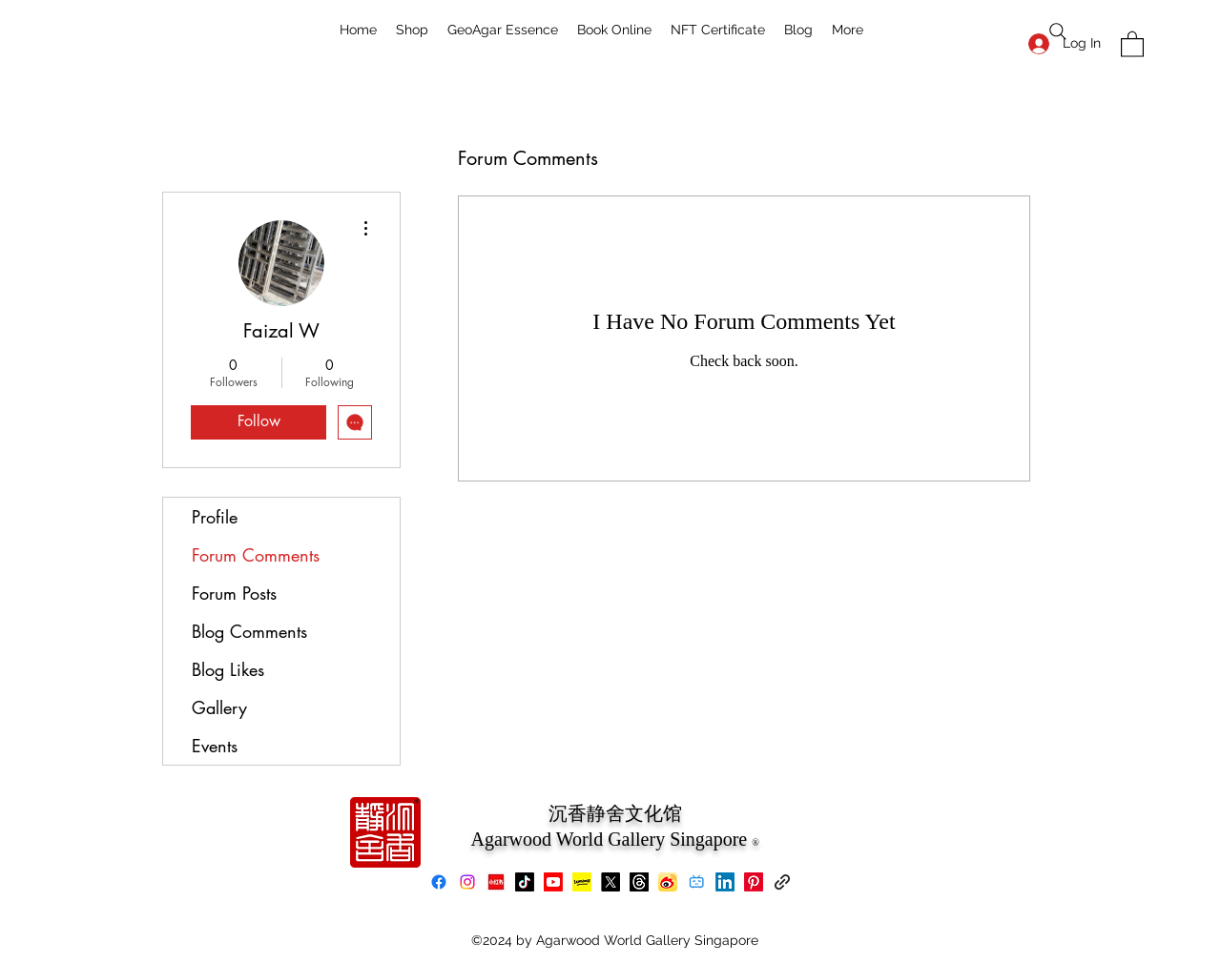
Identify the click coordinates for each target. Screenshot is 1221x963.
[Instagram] (467, 881)
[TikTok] (524, 881)
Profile (215, 516)
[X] (610, 881)
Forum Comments (256, 554)
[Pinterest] (753, 881)
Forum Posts (234, 593)
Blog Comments (249, 631)
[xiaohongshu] (496, 881)
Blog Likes (228, 669)
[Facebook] (438, 881)
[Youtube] (553, 881)
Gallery (219, 707)
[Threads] (639, 881)
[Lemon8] (581, 881)
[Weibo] (667, 881)
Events (215, 745)
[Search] (1058, 31)
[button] (1132, 43)
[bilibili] (696, 881)
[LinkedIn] (725, 881)
